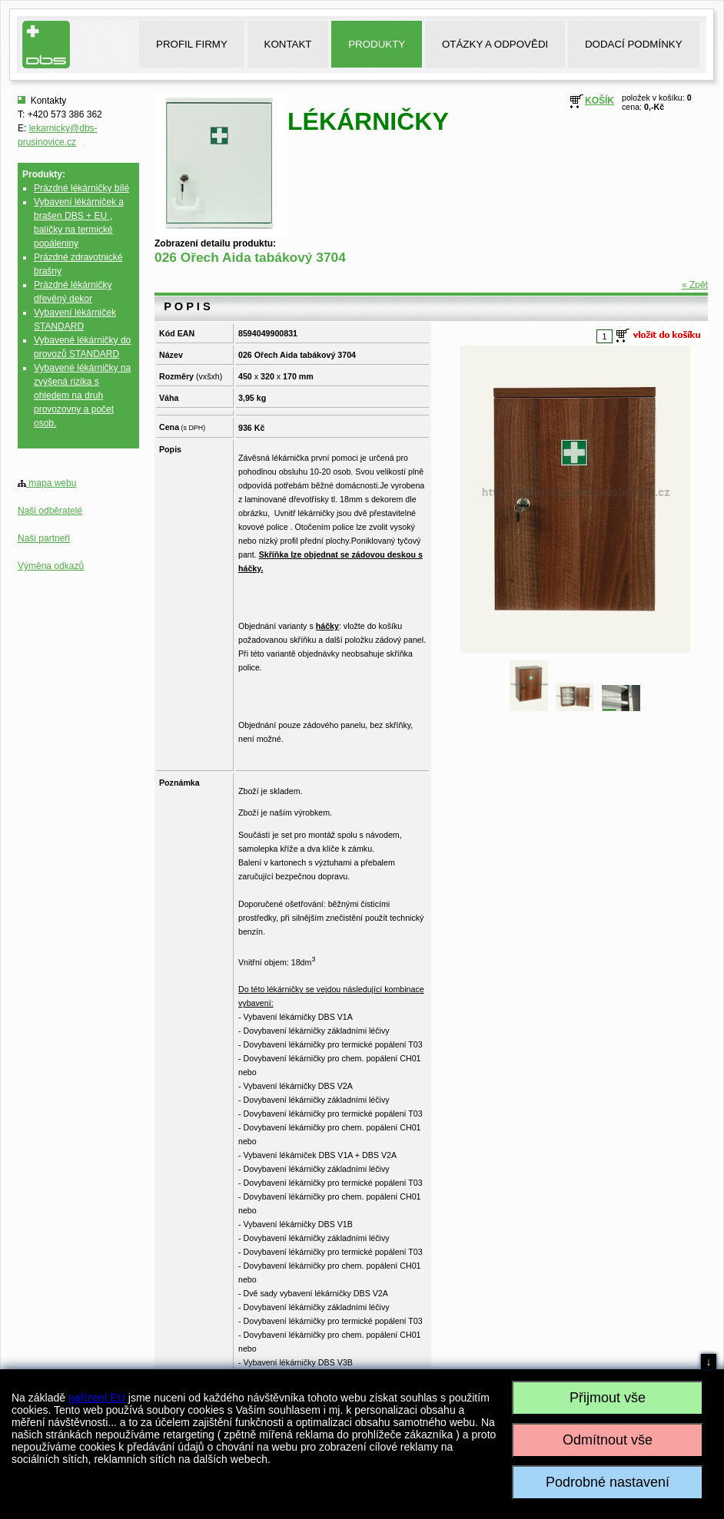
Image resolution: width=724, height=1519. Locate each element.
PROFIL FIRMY (191, 44)
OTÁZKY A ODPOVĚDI (495, 44)
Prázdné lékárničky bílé (81, 188)
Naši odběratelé (50, 510)
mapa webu (47, 483)
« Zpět (695, 285)
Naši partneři (44, 538)
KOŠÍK (599, 100)
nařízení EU (96, 1398)
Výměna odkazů (51, 566)
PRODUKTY (376, 44)
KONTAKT (288, 44)
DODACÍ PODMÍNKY (633, 44)
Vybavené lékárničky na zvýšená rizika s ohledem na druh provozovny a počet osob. (82, 395)
